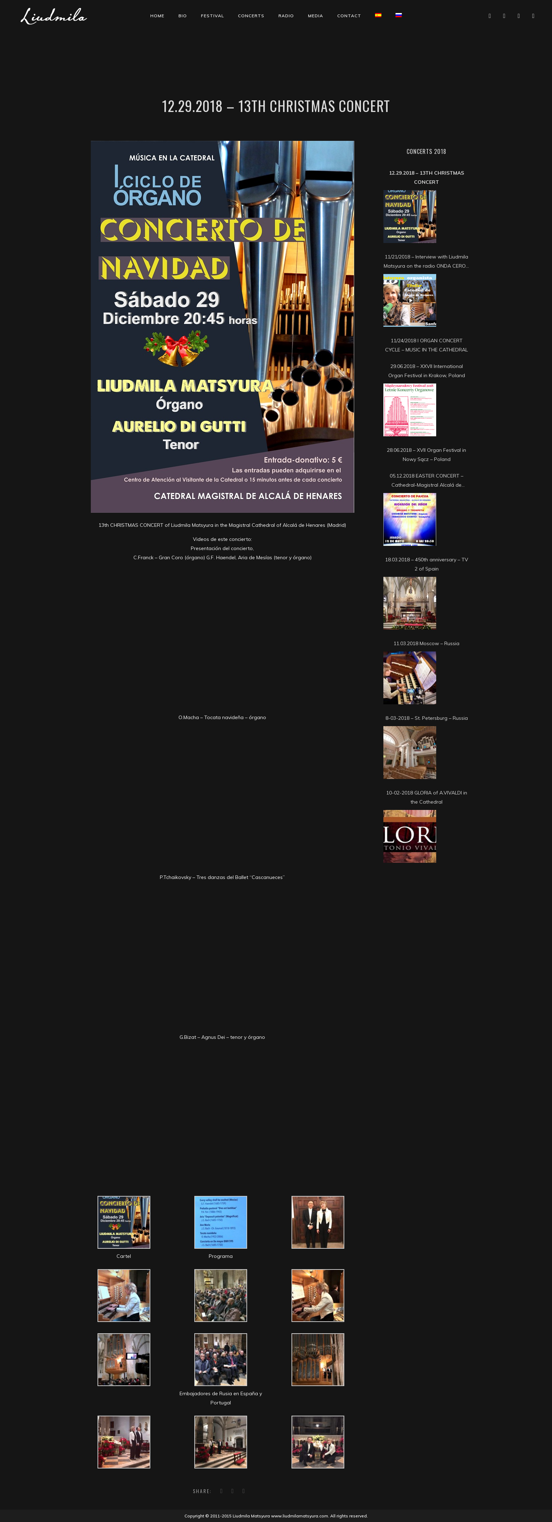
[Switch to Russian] (398, 15)
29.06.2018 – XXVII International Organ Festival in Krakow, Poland (426, 371)
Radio (286, 15)
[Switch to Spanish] (378, 15)
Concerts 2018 (426, 151)
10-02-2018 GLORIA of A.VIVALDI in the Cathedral (426, 797)
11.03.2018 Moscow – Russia (426, 643)
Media (315, 15)
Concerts (251, 15)
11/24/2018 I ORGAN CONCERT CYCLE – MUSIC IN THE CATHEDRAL (426, 345)
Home (157, 15)
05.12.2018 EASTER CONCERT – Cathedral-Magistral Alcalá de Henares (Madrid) (426, 481)
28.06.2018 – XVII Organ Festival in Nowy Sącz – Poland (426, 454)
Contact (349, 15)
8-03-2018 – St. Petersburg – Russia (426, 718)
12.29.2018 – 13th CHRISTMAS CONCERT (426, 177)
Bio (182, 15)
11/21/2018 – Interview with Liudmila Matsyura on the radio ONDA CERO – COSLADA (427, 262)
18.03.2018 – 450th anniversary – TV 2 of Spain (426, 564)
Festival (212, 15)
